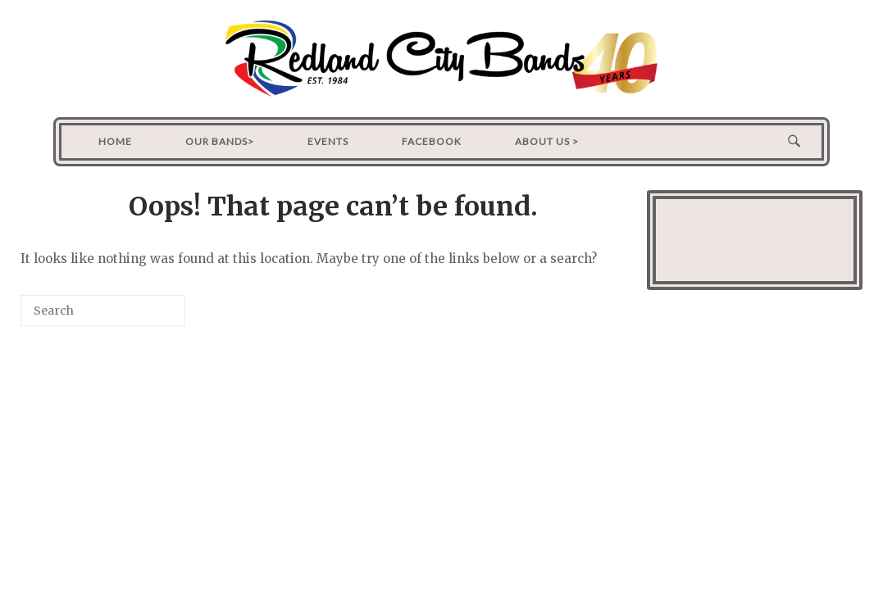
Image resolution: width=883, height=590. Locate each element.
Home (115, 141)
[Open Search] (794, 141)
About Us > (547, 141)
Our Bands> (219, 141)
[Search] (148, 317)
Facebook (432, 141)
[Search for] (102, 310)
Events (327, 141)
